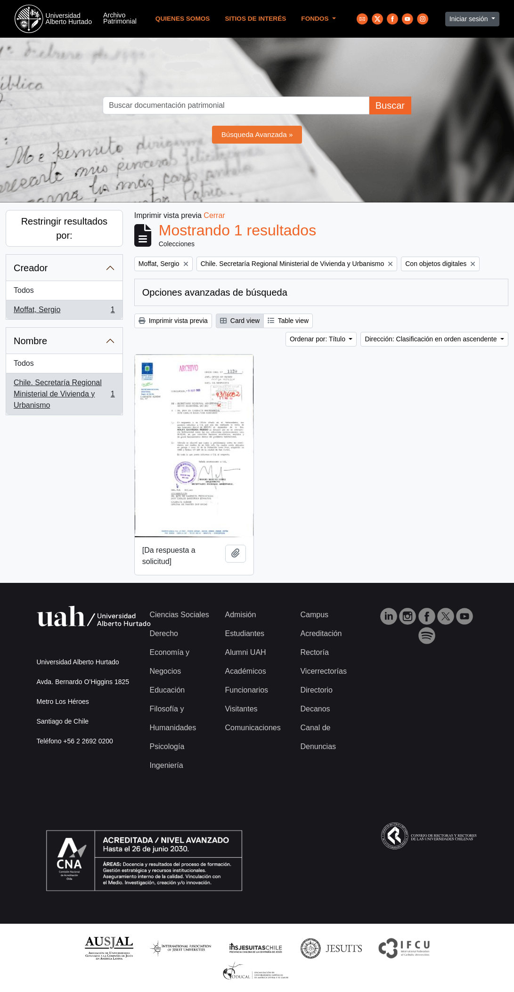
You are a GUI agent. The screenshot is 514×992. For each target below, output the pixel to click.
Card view (240, 320)
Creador (31, 268)
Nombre (30, 341)
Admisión (240, 615)
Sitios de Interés (255, 18)
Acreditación (321, 633)
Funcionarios (246, 690)
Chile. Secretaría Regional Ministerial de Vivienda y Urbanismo (64, 394)
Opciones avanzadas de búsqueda (214, 292)
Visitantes (241, 709)
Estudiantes (244, 633)
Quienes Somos (182, 18)
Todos (24, 290)
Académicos (245, 671)
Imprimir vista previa (173, 320)
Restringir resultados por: (64, 228)
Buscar (390, 105)
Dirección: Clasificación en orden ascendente (431, 339)
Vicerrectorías (323, 671)
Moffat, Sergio (64, 311)
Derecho (164, 633)
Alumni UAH (245, 652)
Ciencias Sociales (179, 615)
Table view (288, 320)
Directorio (316, 690)
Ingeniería (166, 765)
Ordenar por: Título (318, 339)
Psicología (167, 746)
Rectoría (314, 652)
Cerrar (214, 215)
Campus (314, 615)
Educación (167, 690)
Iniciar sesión (469, 19)
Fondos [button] (315, 18)
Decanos (315, 709)
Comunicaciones (252, 728)
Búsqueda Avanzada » (257, 134)
